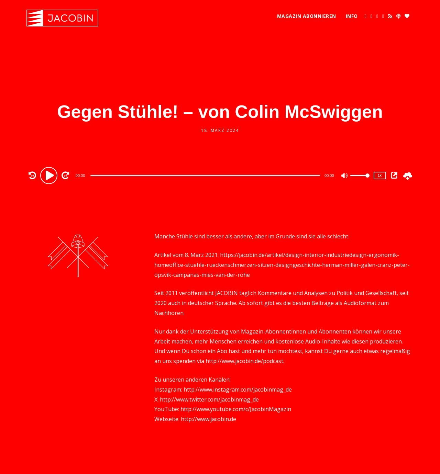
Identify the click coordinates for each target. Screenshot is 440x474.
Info (352, 16)
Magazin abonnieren (306, 16)
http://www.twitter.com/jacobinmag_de (209, 399)
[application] (206, 175)
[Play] (50, 175)
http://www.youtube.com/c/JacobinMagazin (235, 409)
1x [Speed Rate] (380, 175)
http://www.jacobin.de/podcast (244, 361)
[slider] (205, 175)
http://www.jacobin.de (208, 419)
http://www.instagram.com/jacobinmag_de (238, 389)
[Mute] (344, 176)
